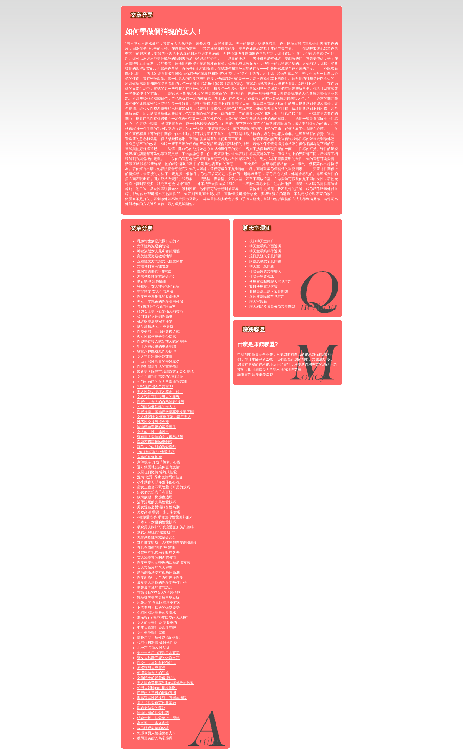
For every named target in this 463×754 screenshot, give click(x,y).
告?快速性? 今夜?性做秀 (156, 306)
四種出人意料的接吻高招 (156, 693)
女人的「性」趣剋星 (153, 432)
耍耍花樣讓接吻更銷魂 (154, 442)
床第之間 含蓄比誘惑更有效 (158, 602)
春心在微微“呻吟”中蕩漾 (156, 547)
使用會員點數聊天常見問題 (270, 281)
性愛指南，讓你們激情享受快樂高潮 (165, 412)
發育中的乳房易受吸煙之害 (158, 552)
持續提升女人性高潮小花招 (158, 286)
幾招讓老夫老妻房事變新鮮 (158, 597)
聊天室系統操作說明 (265, 251)
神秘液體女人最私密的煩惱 (158, 251)
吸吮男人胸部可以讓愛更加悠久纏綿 (165, 372)
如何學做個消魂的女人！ (156, 407)
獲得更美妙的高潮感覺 (154, 738)
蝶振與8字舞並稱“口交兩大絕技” (162, 618)
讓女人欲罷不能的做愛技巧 (158, 658)
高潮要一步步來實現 (153, 723)
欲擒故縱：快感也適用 (154, 497)
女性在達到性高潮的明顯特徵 (160, 377)
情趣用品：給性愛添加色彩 (158, 638)
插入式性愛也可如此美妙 (156, 703)
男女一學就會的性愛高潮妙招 (160, 301)
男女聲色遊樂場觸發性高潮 (158, 507)
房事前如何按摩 (149, 457)
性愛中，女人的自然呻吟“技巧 (160, 402)
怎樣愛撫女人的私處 (153, 673)
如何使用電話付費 (263, 286)
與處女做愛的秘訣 (151, 708)
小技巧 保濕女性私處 (153, 648)
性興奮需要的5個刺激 (154, 271)
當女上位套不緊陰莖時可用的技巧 (163, 487)
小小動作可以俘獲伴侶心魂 (158, 482)
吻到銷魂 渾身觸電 (151, 281)
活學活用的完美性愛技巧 (156, 502)
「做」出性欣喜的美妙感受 (158, 362)
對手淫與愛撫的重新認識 (156, 347)
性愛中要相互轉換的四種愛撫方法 (163, 562)
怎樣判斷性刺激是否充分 (156, 276)
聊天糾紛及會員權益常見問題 (272, 306)
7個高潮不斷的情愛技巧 (156, 452)
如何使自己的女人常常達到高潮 (162, 382)
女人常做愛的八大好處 (154, 567)
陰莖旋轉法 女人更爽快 (155, 326)
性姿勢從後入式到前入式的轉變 (162, 342)
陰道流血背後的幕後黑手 (156, 427)
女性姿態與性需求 (151, 633)
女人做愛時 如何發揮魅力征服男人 (164, 417)
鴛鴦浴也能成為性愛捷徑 (156, 352)
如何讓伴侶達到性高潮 (154, 316)
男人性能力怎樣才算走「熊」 (160, 392)
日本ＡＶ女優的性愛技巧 (156, 522)
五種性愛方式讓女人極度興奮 (160, 261)
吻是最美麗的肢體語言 (154, 587)
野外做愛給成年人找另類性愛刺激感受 (167, 542)
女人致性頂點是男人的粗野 (158, 397)
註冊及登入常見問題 (265, 256)
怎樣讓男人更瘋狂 (151, 668)
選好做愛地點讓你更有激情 (158, 467)
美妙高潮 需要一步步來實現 (158, 512)
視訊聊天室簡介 (261, 241)
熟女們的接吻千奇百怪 (154, 492)
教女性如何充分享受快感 (156, 336)
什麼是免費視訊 (261, 276)
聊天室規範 (258, 301)
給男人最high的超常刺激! (157, 688)
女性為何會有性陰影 (153, 266)
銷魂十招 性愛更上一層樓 (158, 718)
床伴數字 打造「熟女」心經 (158, 462)
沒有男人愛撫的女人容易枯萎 (160, 437)
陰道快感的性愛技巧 (153, 713)
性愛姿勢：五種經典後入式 (158, 331)
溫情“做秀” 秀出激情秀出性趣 (160, 477)
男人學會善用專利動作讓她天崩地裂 (165, 683)
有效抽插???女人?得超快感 (158, 592)
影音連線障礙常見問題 (267, 296)
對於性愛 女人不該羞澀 (155, 291)
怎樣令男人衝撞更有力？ (156, 733)
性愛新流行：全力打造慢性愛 (160, 577)
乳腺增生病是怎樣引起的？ (158, 241)
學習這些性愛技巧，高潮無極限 (162, 698)
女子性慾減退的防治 (153, 246)
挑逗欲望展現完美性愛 (154, 321)
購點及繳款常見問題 (265, 261)
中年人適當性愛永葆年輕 (156, 628)
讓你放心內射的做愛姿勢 (156, 447)
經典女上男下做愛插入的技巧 (160, 311)
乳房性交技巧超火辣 (153, 422)
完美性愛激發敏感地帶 (154, 256)
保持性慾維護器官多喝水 (156, 613)
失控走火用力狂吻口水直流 (158, 653)
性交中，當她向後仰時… (156, 663)
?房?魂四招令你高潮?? (155, 387)
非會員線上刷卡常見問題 (268, 291)
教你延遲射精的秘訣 (153, 728)
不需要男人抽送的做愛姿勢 (158, 608)
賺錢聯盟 (266, 375)
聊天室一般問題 (261, 266)
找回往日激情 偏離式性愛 (157, 472)
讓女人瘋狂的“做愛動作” (156, 532)
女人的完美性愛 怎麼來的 (157, 623)
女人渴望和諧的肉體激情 (156, 557)
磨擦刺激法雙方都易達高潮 (158, 572)
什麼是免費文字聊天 (265, 271)
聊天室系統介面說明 (265, 246)
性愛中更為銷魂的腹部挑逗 (158, 296)
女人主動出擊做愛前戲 (154, 357)
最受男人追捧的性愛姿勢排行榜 (162, 582)
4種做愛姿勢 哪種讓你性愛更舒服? (164, 517)
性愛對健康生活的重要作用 (158, 367)
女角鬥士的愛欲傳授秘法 (156, 678)
